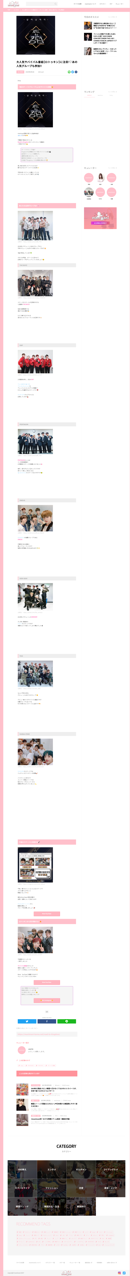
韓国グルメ (57, 1241)
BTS (35, 1238)
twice (56, 1235)
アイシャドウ (91, 1245)
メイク (86, 1232)
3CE (39, 1241)
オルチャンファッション (25, 1238)
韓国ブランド (83, 1238)
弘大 (99, 1245)
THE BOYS (40, 1065)
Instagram (111, 1235)
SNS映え (22, 1169)
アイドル (70, 1235)
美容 (42, 1238)
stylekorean (31, 1241)
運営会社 (87, 1262)
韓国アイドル (78, 1232)
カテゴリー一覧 (50, 1262)
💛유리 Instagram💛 (46, 1000)
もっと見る (111, 17)
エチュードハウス (23, 1245)
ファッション (51, 1188)
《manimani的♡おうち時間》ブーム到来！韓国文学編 (50, 1119)
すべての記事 (77, 4)
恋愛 (81, 1188)
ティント (49, 1238)
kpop (22, 1065)
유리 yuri (40, 72)
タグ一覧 (62, 1262)
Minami (57, 1085)
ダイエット (21, 1241)
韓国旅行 (81, 1206)
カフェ (87, 1235)
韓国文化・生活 (35, 1116)
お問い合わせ (111, 1262)
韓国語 (109, 1238)
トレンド (28, 1235)
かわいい (95, 1235)
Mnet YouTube (46, 914)
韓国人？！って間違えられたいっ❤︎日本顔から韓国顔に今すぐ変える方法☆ (54, 1105)
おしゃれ (107, 1241)
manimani (57, 1100)
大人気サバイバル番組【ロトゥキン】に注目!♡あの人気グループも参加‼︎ (43, 10)
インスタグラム (80, 1241)
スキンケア (73, 1238)
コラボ (57, 1245)
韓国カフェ (64, 1238)
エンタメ (16, 10)
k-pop (93, 1232)
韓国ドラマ (79, 1235)
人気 (63, 1235)
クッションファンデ (109, 1245)
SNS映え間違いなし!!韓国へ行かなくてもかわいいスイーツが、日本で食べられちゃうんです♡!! (54, 1089)
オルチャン (81, 1169)
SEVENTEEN (91, 1241)
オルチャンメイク (47, 1235)
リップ (56, 1238)
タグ (111, 4)
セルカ (99, 1241)
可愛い (102, 1235)
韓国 (20, 1232)
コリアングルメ (35, 1085)
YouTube (65, 1245)
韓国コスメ (37, 1232)
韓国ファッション (66, 1232)
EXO (103, 1238)
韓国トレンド (22, 1206)
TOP (9, 10)
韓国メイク (36, 1235)
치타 (56, 1115)
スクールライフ (22, 1188)
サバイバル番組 (51, 1065)
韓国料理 (50, 1245)
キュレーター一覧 (75, 1262)
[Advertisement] (31, 189)
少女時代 (74, 1245)
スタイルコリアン (68, 1241)
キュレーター (120, 4)
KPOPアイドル (94, 1238)
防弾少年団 (34, 1245)
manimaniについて (90, 4)
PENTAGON (31, 1065)
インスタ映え (47, 1241)
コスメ (100, 1232)
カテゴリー (103, 4)
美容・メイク (35, 1100)
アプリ (42, 1245)
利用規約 (99, 1262)
